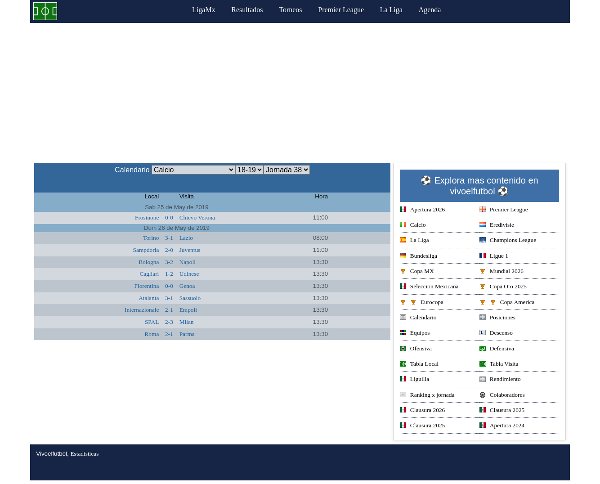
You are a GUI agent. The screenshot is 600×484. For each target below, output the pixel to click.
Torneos (290, 9)
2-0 (169, 249)
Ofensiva (416, 349)
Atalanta (149, 298)
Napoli (187, 262)
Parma (187, 334)
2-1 (169, 309)
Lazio (186, 237)
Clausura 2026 (422, 411)
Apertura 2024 (501, 426)
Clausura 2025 (501, 411)
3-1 (169, 237)
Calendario (418, 318)
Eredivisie (496, 225)
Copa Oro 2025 (503, 287)
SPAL (152, 321)
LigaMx (203, 9)
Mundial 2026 (501, 272)
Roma (151, 334)
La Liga (391, 9)
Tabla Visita (499, 364)
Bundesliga (418, 256)
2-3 (169, 321)
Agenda (430, 9)
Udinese (189, 273)
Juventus (190, 249)
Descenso (496, 333)
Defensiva (496, 349)
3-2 (169, 262)
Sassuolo (190, 298)
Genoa (187, 285)
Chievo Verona (197, 217)
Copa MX (417, 272)
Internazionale (142, 309)
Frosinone (147, 217)
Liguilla (414, 380)
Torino (151, 237)
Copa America (507, 303)
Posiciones (497, 318)
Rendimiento (500, 380)
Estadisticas (84, 453)
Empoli (188, 309)
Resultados (247, 9)
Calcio (413, 225)
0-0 (169, 217)
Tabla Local (419, 364)
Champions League (507, 241)
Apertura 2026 (422, 210)
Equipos (415, 333)
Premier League (341, 9)
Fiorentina (146, 285)
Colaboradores (502, 395)
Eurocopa (421, 303)
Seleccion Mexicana (429, 287)
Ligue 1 (493, 256)
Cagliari (149, 273)
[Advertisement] (300, 90)
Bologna (149, 262)
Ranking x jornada (427, 395)
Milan (186, 321)
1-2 (169, 273)
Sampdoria (146, 249)
